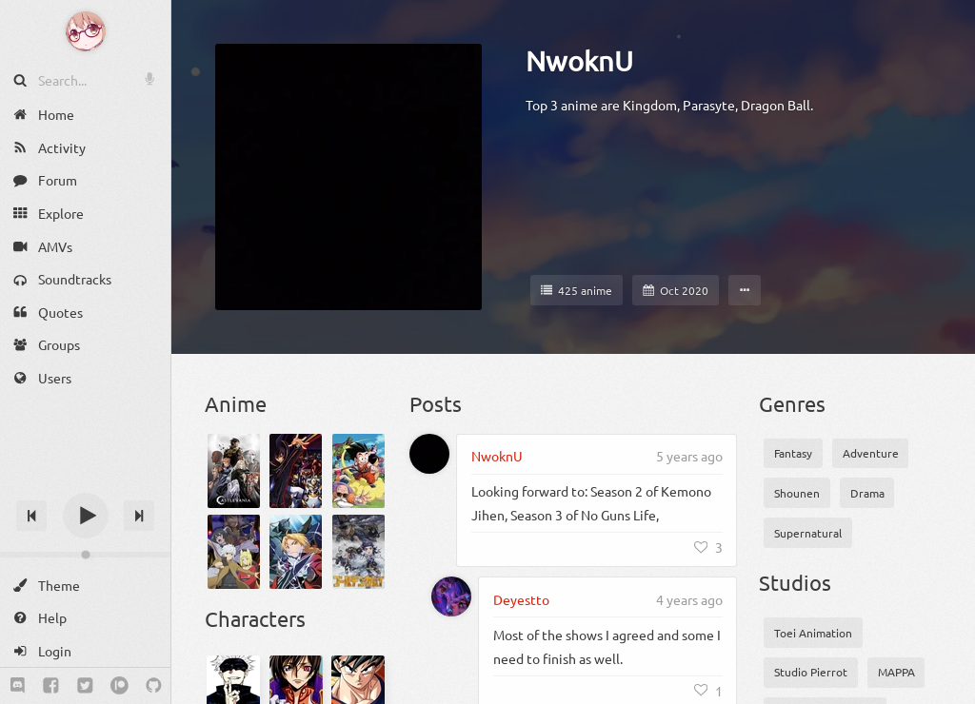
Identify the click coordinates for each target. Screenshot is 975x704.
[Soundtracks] (85, 279)
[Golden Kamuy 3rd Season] (358, 552)
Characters (255, 618)
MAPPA (896, 671)
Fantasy (793, 452)
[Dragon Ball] (358, 471)
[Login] (85, 651)
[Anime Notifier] (86, 31)
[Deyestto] (451, 596)
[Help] (85, 618)
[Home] (85, 114)
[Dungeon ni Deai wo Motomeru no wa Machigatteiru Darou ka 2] (234, 552)
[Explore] (85, 213)
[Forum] (85, 180)
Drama (867, 492)
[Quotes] (85, 312)
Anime (236, 403)
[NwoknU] (429, 454)
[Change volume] (85, 554)
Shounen (797, 492)
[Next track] (139, 515)
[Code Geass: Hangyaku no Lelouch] (295, 471)
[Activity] (85, 148)
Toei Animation (813, 632)
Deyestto (521, 599)
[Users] (85, 378)
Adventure (871, 452)
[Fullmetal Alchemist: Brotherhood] (295, 552)
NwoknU (579, 61)
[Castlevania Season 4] (234, 471)
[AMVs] (85, 246)
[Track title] (85, 482)
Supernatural (808, 532)
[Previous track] (31, 515)
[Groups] (85, 345)
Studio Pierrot (810, 671)
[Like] (708, 547)
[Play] (86, 515)
